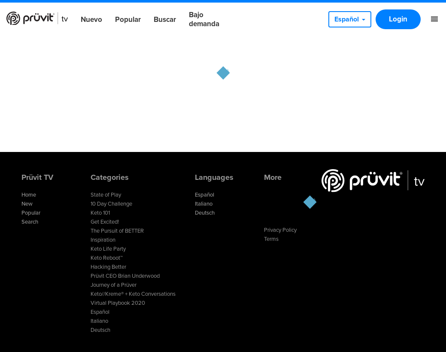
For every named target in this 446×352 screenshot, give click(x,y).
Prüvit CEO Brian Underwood (125, 276)
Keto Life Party (108, 249)
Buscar (165, 19)
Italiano (99, 321)
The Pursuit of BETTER (117, 231)
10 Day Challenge (111, 203)
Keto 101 (100, 212)
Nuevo (91, 19)
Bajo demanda (204, 19)
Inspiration (103, 240)
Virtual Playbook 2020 (118, 303)
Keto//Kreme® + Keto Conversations (133, 294)
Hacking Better (108, 267)
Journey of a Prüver (114, 285)
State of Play (106, 194)
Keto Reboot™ (107, 258)
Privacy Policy (280, 230)
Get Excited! (105, 221)
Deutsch (100, 330)
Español (100, 312)
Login (398, 19)
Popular (128, 19)
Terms (271, 239)
